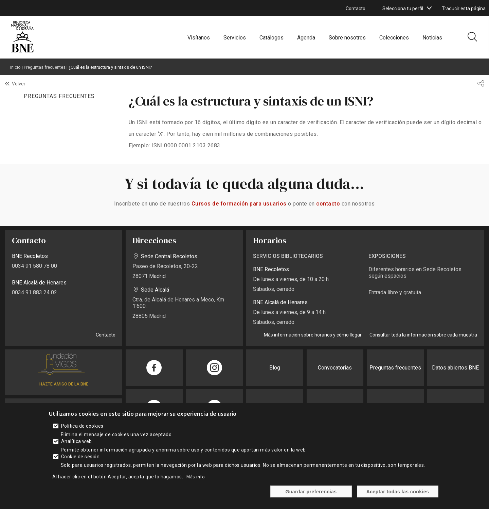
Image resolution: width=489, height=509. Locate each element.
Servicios (234, 37)
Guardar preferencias (311, 494)
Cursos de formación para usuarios (239, 203)
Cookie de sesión (80, 460)
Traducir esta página (464, 8)
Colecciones (394, 37)
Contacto (355, 8)
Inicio (15, 67)
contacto (328, 203)
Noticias (432, 37)
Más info (195, 480)
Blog (274, 367)
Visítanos (198, 37)
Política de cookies (82, 429)
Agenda (306, 37)
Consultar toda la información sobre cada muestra (423, 335)
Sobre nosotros (347, 37)
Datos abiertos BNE (455, 367)
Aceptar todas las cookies (397, 494)
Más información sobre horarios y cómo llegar (313, 335)
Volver (18, 83)
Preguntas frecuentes (45, 67)
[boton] (429, 8)
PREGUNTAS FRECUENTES (59, 96)
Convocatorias (335, 367)
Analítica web (76, 444)
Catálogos (271, 37)
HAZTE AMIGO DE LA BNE (63, 384)
